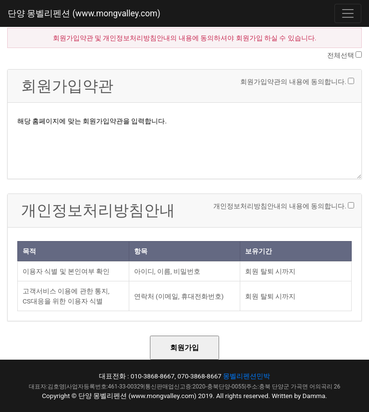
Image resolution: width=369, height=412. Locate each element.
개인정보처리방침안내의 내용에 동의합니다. (279, 206)
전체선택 (340, 55)
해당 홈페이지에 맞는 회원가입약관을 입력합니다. (184, 143)
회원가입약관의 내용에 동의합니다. (293, 81)
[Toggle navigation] (347, 13)
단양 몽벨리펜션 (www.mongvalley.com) (84, 13)
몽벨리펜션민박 (246, 376)
